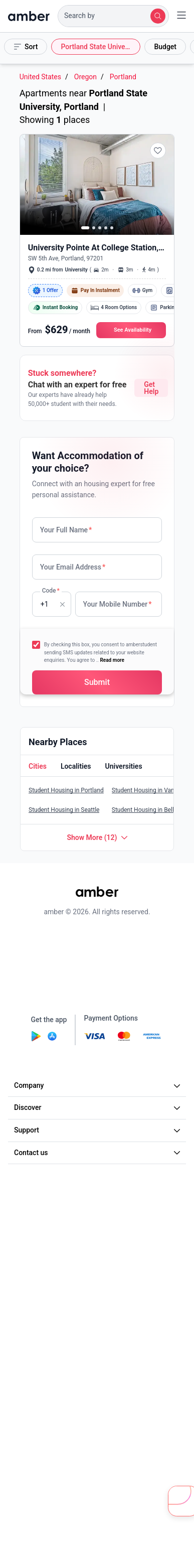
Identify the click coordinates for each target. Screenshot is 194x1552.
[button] (113, 16)
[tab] (37, 767)
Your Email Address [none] (73, 567)
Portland (123, 77)
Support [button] (98, 1130)
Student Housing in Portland (66, 790)
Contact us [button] (98, 1153)
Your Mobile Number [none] (117, 604)
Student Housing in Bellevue (149, 809)
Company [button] (98, 1085)
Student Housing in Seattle (64, 809)
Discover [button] (98, 1107)
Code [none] (51, 590)
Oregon (85, 77)
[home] (29, 16)
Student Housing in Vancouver (152, 790)
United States (40, 77)
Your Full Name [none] (66, 530)
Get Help (151, 387)
